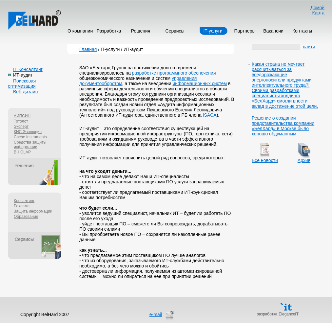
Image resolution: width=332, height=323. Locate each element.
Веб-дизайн (25, 91)
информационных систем (200, 83)
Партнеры (244, 31)
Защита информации (33, 211)
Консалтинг (24, 200)
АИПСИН (22, 116)
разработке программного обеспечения (174, 73)
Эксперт (21, 126)
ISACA (210, 115)
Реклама (21, 206)
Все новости (265, 160)
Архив (304, 160)
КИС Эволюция (28, 131)
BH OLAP (22, 152)
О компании (80, 31)
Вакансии (273, 31)
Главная (88, 49)
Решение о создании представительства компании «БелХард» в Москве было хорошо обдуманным (283, 125)
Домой (317, 7)
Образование (26, 216)
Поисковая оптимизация (22, 83)
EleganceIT (289, 314)
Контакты (302, 31)
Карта (318, 12)
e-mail (155, 314)
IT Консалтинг (28, 69)
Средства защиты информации (30, 144)
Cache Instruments (30, 137)
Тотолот (21, 121)
